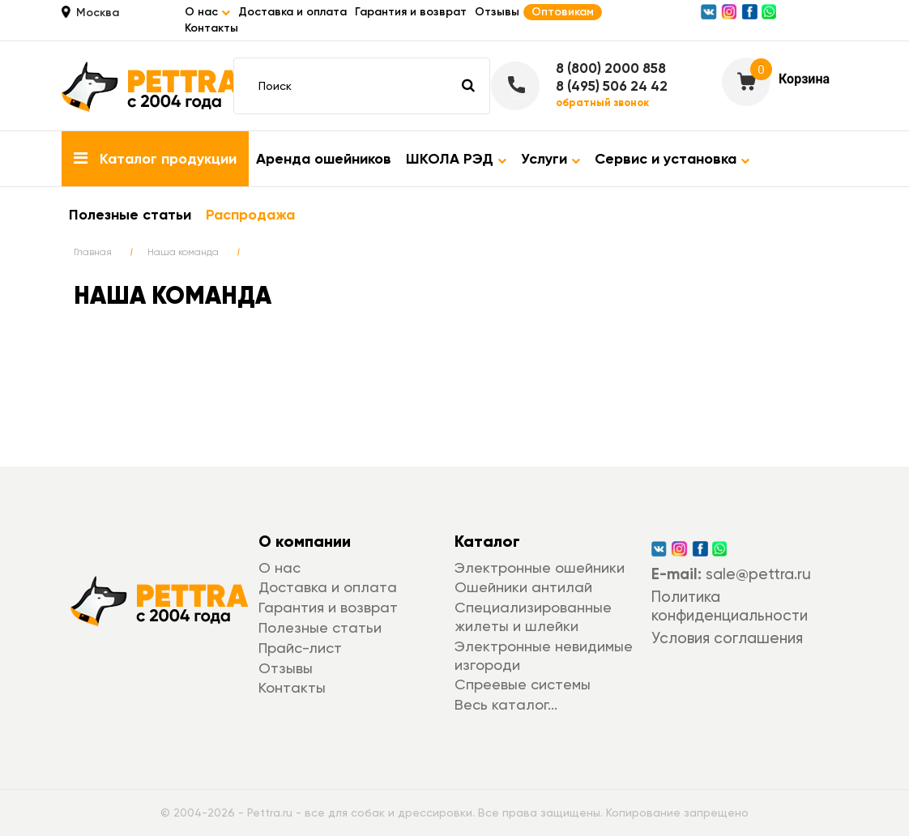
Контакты (211, 28)
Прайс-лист (300, 647)
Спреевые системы (522, 684)
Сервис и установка (672, 159)
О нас (279, 567)
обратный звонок (602, 102)
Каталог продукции (155, 159)
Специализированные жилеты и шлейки (533, 616)
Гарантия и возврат (411, 12)
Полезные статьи (130, 215)
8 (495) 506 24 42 (612, 86)
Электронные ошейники (539, 567)
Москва (97, 12)
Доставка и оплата (292, 12)
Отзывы (497, 12)
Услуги (550, 159)
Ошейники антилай (523, 586)
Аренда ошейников (323, 159)
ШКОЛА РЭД (456, 159)
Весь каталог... (505, 704)
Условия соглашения (727, 638)
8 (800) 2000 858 (611, 68)
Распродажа (250, 215)
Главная (93, 252)
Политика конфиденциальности (729, 606)
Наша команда (183, 252)
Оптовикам (562, 12)
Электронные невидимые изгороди (543, 655)
